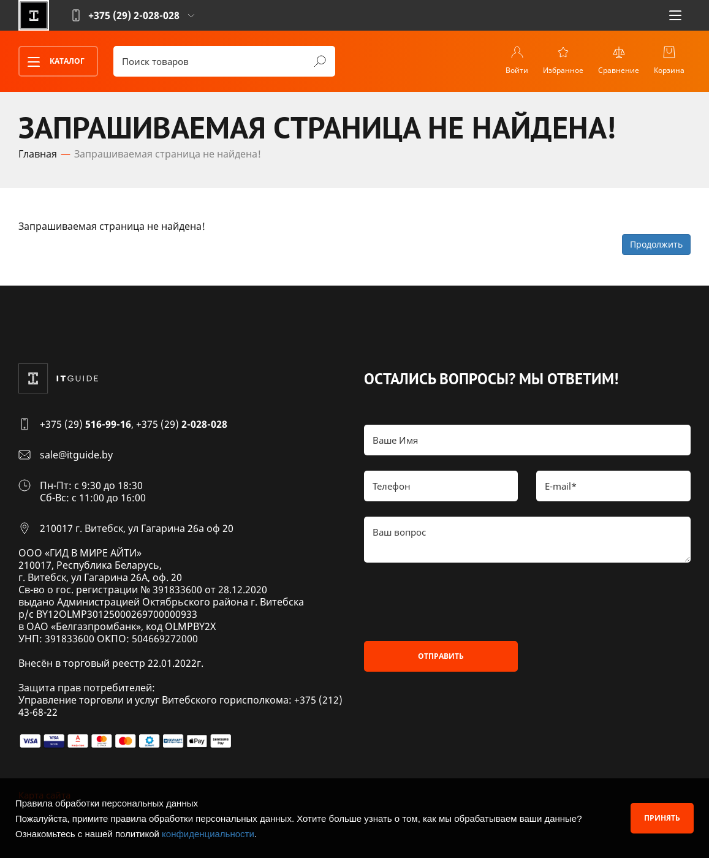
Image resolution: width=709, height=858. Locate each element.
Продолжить (656, 244)
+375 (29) (85, 424)
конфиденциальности (208, 834)
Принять (662, 818)
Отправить (441, 656)
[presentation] (457, 602)
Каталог (52, 62)
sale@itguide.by (76, 454)
